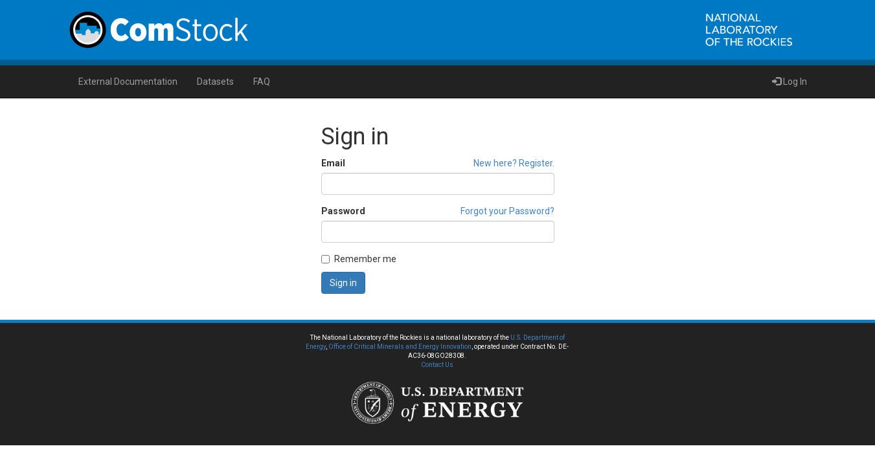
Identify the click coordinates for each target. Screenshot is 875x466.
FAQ (261, 81)
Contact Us (437, 364)
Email (333, 163)
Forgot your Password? (507, 211)
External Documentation (127, 81)
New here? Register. (513, 163)
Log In (789, 81)
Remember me (358, 259)
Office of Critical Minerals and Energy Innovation (400, 346)
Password (343, 211)
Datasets (215, 81)
